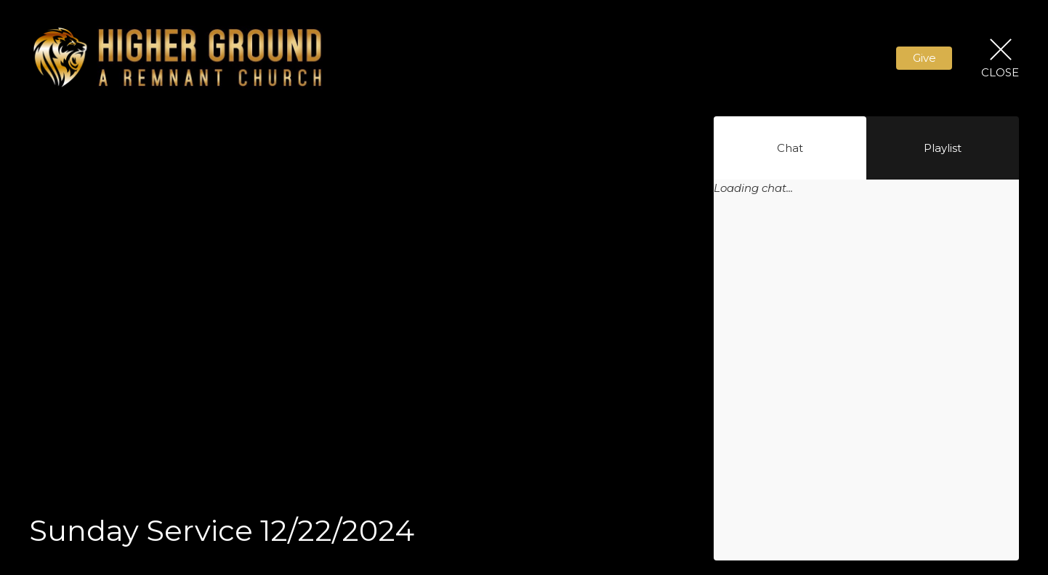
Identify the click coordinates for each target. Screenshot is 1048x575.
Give (924, 58)
